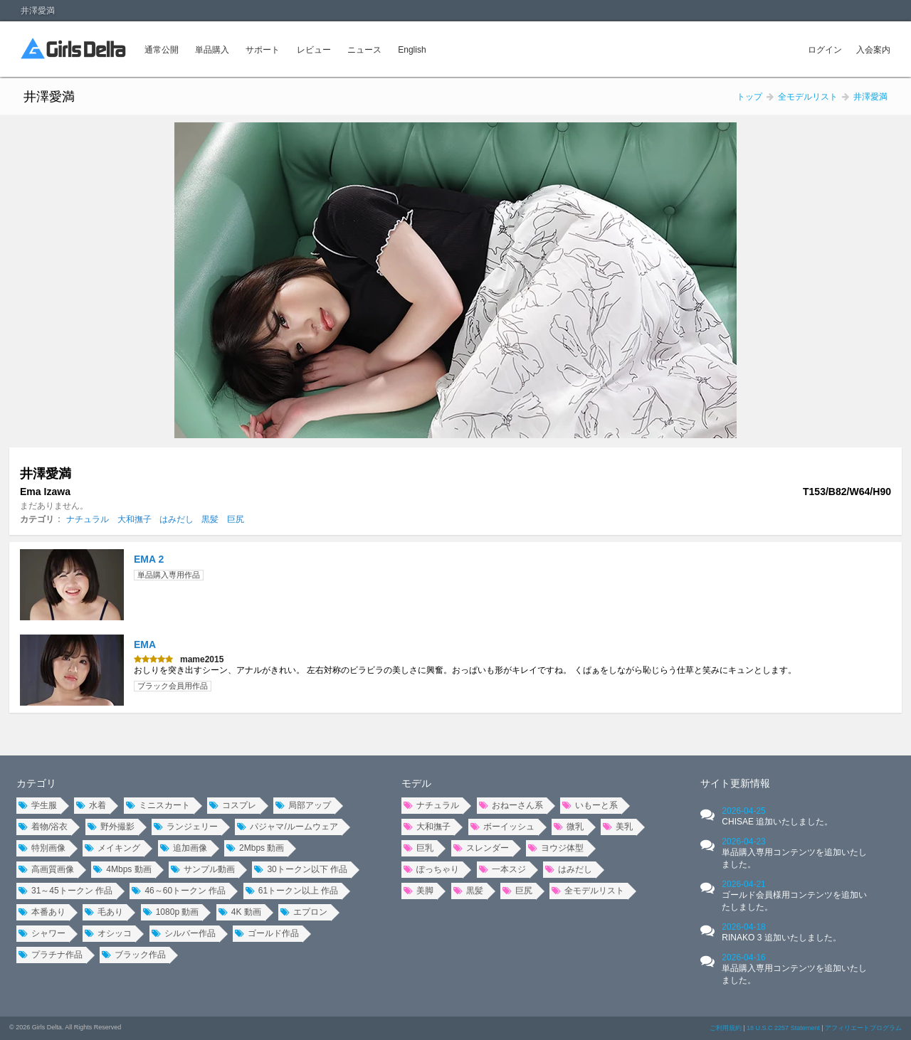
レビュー (314, 50)
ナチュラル (87, 519)
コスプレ (232, 805)
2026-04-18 (781, 932)
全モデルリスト (588, 891)
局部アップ (303, 805)
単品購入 (212, 50)
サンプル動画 (203, 869)
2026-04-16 (794, 969)
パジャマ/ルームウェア (287, 827)
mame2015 (201, 659)
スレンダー (481, 848)
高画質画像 (46, 869)
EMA (145, 644)
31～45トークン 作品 (65, 891)
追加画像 (183, 848)
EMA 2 (149, 559)
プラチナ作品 (51, 955)
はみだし (176, 519)
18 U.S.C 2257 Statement (783, 1027)
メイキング (112, 848)
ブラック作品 (134, 955)
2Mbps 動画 (255, 848)
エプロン (303, 912)
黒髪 (209, 519)
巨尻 (235, 519)
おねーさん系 (511, 805)
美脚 (418, 891)
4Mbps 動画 (122, 869)
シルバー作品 (184, 933)
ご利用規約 (726, 1027)
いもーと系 (590, 805)
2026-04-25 (777, 816)
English (412, 50)
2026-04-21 (794, 895)
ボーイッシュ (502, 827)
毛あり (104, 912)
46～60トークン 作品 (179, 891)
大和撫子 (134, 519)
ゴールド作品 (267, 933)
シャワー (42, 933)
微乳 (569, 827)
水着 (91, 805)
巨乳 (418, 848)
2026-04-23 (794, 853)
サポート (263, 50)
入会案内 (873, 50)
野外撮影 (111, 827)
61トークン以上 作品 (292, 891)
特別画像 (42, 848)
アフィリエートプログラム (863, 1027)
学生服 (38, 805)
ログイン (825, 50)
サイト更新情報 (735, 783)
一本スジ (502, 869)
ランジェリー (186, 827)
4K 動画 (239, 912)
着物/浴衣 (43, 827)
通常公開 (161, 50)
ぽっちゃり (431, 869)
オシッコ (108, 933)
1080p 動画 (171, 912)
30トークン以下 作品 (300, 869)
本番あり (42, 912)
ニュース (364, 50)
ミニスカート (158, 805)
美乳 (618, 827)
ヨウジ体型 (556, 848)
